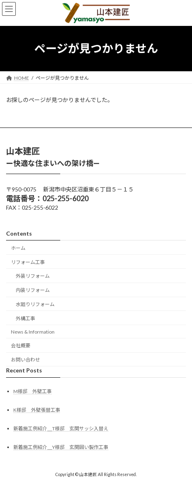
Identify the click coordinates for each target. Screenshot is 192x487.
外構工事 (25, 318)
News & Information (33, 331)
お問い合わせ (25, 360)
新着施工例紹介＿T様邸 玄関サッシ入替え (60, 428)
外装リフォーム (33, 276)
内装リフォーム (33, 290)
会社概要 (20, 345)
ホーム (18, 248)
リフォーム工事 (28, 262)
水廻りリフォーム (35, 304)
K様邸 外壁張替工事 (36, 410)
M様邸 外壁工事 (32, 391)
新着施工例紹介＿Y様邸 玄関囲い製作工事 (60, 447)
